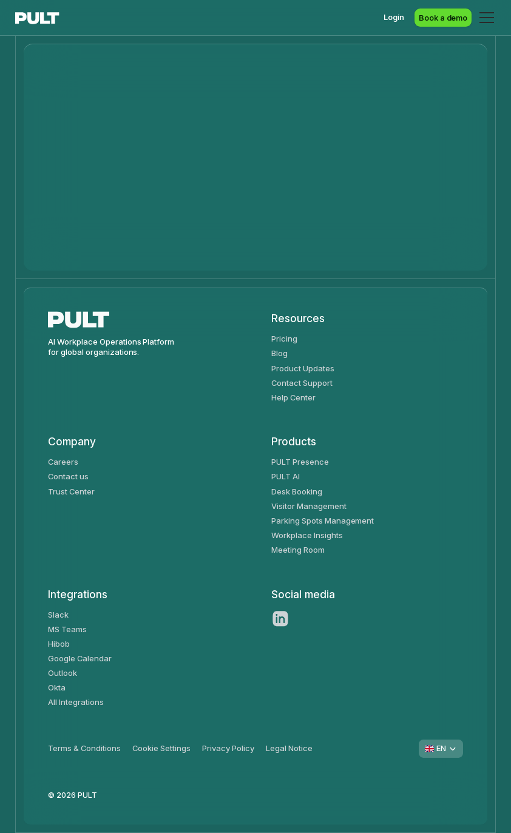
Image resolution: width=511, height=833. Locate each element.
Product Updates (302, 368)
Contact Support (302, 383)
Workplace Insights (306, 535)
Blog (279, 353)
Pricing (284, 338)
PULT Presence (300, 462)
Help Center (293, 397)
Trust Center (71, 491)
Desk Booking (296, 491)
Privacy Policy (228, 748)
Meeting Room (298, 550)
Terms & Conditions (84, 748)
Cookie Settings (161, 748)
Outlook (62, 673)
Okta (57, 687)
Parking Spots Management (322, 520)
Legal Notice (289, 748)
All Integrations (75, 702)
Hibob (59, 644)
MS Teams (67, 629)
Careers (63, 462)
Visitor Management (308, 506)
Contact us (68, 476)
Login (394, 17)
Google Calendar (80, 658)
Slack (58, 614)
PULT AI (285, 476)
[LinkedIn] (280, 619)
